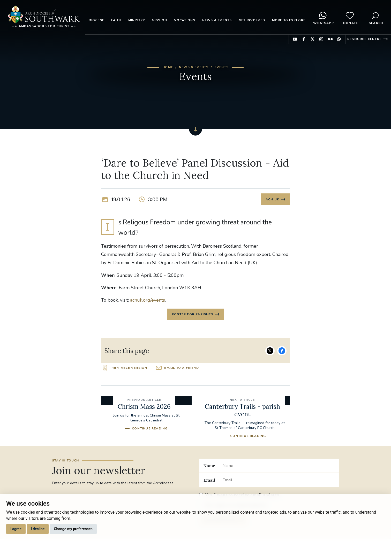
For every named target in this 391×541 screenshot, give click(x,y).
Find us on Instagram (321, 39)
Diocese (96, 20)
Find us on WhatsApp (339, 39)
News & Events (217, 20)
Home (167, 67)
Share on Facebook (282, 352)
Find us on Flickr (330, 39)
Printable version (128, 369)
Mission (159, 20)
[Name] (278, 467)
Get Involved (252, 20)
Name (209, 467)
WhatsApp (323, 17)
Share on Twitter (270, 352)
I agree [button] (15, 529)
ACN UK (272, 200)
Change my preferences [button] (73, 529)
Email (209, 481)
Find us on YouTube (295, 39)
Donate (350, 17)
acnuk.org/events (147, 301)
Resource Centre (364, 39)
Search (376, 17)
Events (222, 67)
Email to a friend (181, 369)
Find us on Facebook (303, 39)
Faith (116, 20)
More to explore (289, 20)
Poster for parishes (192, 315)
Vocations (185, 20)
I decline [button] (37, 529)
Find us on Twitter (312, 39)
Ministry (136, 20)
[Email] (278, 482)
